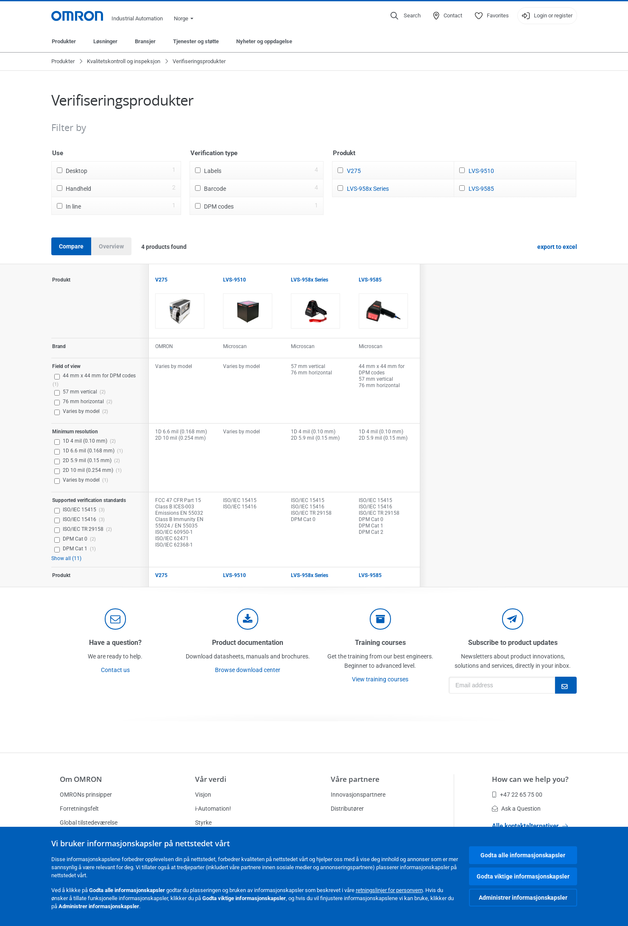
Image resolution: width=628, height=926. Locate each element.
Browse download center (247, 670)
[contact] (115, 619)
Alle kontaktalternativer (530, 826)
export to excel (557, 246)
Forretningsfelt (79, 808)
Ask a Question (516, 808)
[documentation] (247, 619)
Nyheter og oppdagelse (264, 41)
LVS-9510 (481, 170)
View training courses (380, 679)
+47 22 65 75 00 (517, 794)
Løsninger (105, 41)
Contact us (115, 670)
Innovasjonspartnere (358, 794)
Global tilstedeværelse (88, 822)
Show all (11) (66, 558)
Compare (71, 246)
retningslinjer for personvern (389, 890)
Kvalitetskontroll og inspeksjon (123, 61)
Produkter (64, 41)
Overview (111, 246)
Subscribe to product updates (513, 643)
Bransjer (145, 41)
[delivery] (380, 619)
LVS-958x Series (368, 188)
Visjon (203, 794)
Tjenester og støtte (196, 41)
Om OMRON (81, 779)
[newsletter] (512, 619)
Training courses (380, 643)
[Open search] (405, 16)
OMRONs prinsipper (86, 794)
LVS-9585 (481, 188)
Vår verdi (210, 779)
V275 (354, 170)
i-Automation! (213, 808)
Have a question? (115, 643)
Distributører (347, 808)
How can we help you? (530, 779)
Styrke (203, 822)
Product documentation (247, 643)
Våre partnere (355, 779)
